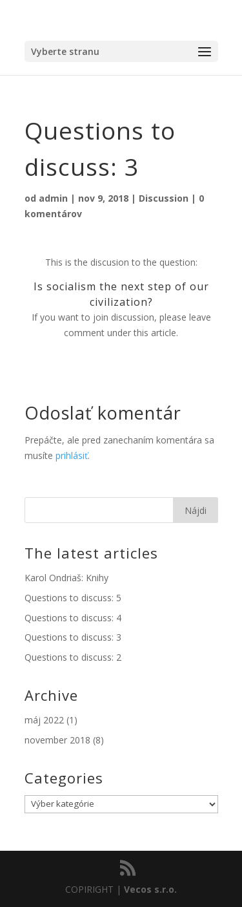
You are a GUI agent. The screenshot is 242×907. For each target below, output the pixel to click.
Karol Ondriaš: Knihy (66, 577)
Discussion (163, 198)
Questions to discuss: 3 (73, 637)
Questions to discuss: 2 (73, 657)
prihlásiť (71, 455)
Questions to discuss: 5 (73, 598)
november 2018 (57, 740)
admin (53, 198)
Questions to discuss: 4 (73, 618)
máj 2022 (44, 720)
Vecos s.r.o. (150, 889)
